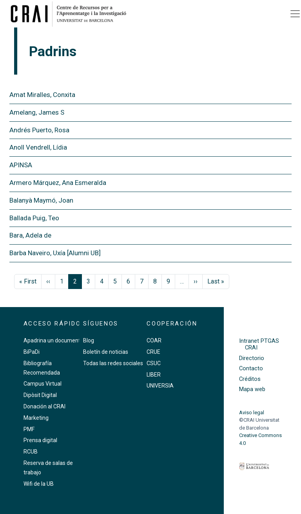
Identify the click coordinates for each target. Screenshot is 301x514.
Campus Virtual (43, 383)
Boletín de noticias (105, 352)
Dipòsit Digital (40, 395)
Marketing (36, 418)
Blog (88, 340)
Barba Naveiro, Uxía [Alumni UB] (55, 253)
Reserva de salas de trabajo (48, 468)
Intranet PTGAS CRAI (259, 344)
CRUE (153, 352)
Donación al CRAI (44, 406)
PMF (29, 429)
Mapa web (252, 389)
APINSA (20, 165)
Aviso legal (251, 412)
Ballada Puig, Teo (34, 218)
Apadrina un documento (53, 340)
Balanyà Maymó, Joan (41, 200)
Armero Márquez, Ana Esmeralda (57, 183)
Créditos (250, 379)
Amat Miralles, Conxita (42, 95)
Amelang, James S (36, 112)
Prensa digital (40, 440)
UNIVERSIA (160, 385)
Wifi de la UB (39, 484)
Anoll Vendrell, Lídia (38, 147)
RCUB (31, 451)
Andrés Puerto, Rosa (39, 130)
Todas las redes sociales (113, 363)
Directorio (251, 358)
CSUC (154, 363)
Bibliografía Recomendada (42, 368)
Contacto (251, 368)
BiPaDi (32, 352)
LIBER (154, 374)
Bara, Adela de (30, 235)
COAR (154, 340)
